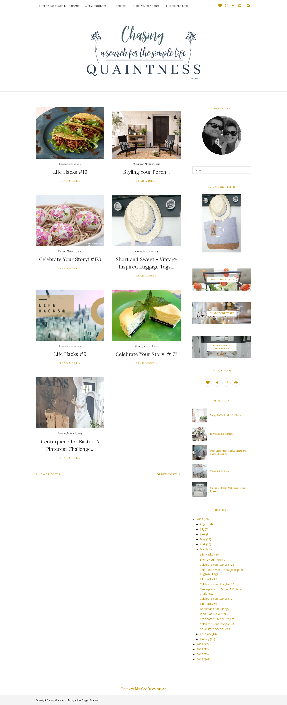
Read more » (70, 180)
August (204, 524)
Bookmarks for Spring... (214, 609)
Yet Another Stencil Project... (218, 619)
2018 (200, 644)
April (202, 544)
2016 (200, 654)
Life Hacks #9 (70, 353)
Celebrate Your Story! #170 (217, 624)
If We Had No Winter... (222, 433)
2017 (200, 649)
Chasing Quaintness (57, 700)
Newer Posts (49, 472)
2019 (200, 519)
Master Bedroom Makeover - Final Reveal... (227, 489)
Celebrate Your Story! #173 (70, 259)
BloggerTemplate (91, 700)
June (202, 534)
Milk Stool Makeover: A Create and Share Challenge (228, 452)
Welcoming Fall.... (219, 470)
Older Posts (167, 472)
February (205, 634)
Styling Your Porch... (147, 172)
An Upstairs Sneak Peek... (216, 629)
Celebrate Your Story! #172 (146, 353)
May (202, 539)
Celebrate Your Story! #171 (217, 598)
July (202, 529)
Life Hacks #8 (208, 604)
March (204, 549)
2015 (200, 659)
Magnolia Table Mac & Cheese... (227, 415)
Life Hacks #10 (70, 172)
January (204, 639)
